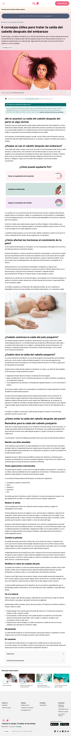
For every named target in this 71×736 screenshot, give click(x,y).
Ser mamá (4, 22)
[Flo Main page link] (35, 3)
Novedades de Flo (26, 710)
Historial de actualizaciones (35, 661)
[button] (35, 654)
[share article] (68, 92)
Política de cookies (63, 711)
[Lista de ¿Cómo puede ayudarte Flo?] (35, 190)
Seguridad (4, 705)
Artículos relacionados (10, 670)
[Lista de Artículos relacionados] (35, 681)
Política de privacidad (61, 705)
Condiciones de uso (63, 709)
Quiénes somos (25, 705)
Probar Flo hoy (62, 4)
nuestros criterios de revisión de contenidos (51, 112)
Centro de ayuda (6, 707)
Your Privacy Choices (61, 714)
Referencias (10, 654)
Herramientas (43, 705)
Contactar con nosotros (27, 707)
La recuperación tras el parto (15, 22)
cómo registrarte (47, 16)
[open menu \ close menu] (3, 3)
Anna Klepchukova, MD (31, 98)
